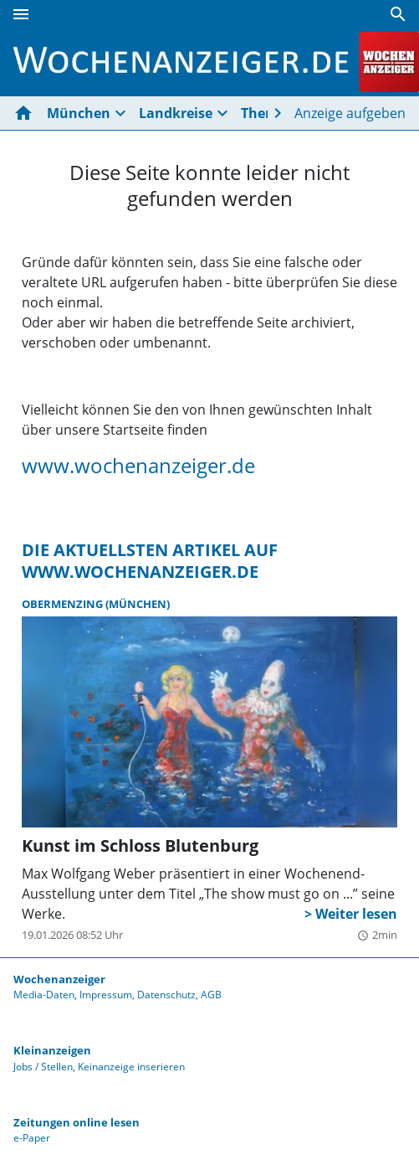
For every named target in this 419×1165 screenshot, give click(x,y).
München (78, 113)
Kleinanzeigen (52, 1050)
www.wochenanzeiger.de (138, 465)
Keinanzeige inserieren (131, 1066)
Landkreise (175, 113)
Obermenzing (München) (96, 603)
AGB (211, 994)
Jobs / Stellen (43, 1066)
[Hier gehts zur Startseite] (26, 113)
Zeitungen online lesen (76, 1122)
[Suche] (398, 14)
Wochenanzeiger (59, 979)
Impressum (105, 994)
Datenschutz (166, 994)
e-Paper (31, 1138)
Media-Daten (43, 994)
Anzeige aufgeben (350, 113)
